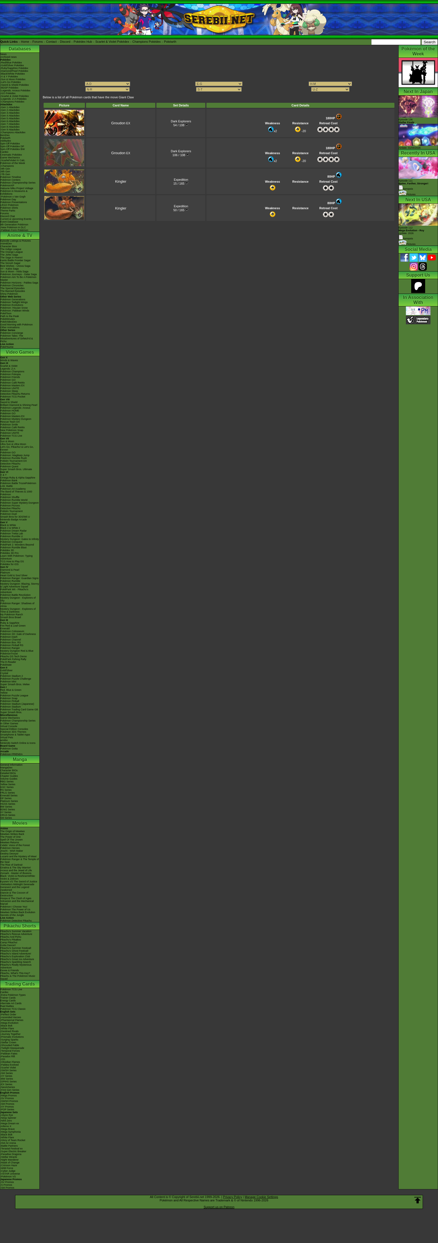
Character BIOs (9, 770)
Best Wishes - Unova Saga (15, 266)
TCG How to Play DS (12, 561)
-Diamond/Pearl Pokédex (14, 71)
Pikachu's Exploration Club (15, 956)
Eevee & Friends (9, 970)
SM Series (6, 817)
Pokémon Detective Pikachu (16, 920)
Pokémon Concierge (11, 333)
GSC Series (7, 787)
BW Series (6, 806)
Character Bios (8, 246)
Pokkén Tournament (11, 511)
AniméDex (6, 243)
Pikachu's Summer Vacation (16, 931)
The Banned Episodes (12, 291)
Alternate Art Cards (11, 1003)
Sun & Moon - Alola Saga (14, 271)
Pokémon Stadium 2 (11, 676)
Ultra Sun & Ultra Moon (13, 444)
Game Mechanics (10, 157)
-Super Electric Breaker (13, 1151)
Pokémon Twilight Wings (14, 302)
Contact (51, 41)
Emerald (5, 628)
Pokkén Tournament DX (13, 460)
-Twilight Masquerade (12, 1048)
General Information (11, 764)
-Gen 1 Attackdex (10, 107)
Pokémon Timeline (10, 177)
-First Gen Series (9, 1090)
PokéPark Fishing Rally (13, 659)
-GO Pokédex (8, 93)
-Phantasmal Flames (11, 1020)
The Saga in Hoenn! (11, 257)
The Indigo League (10, 249)
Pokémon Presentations (13, 202)
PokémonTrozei (9, 653)
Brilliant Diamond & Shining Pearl (18, 405)
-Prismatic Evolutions (12, 1036)
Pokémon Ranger (10, 648)
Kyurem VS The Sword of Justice (18, 881)
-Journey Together (10, 1034)
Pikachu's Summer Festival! (15, 948)
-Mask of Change (10, 1162)
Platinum (5, 572)
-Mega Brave (7, 1129)
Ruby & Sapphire (9, 623)
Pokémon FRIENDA (11, 754)
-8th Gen (5, 171)
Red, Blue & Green (11, 690)
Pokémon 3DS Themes (13, 731)
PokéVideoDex (8, 321)
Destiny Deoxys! (9, 853)
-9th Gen (5, 168)
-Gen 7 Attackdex (10, 124)
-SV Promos (7, 1098)
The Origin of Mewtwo (12, 831)
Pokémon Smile (9, 424)
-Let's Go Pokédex (10, 82)
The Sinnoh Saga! (10, 263)
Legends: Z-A (7, 368)
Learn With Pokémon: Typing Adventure (16, 557)
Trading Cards (20, 984)
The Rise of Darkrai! (11, 864)
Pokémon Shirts (9, 207)
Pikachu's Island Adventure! (15, 953)
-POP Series (7, 1109)
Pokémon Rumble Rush (13, 458)
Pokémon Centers (10, 179)
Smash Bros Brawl (10, 617)
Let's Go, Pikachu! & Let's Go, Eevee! (17, 448)
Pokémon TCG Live (11, 435)
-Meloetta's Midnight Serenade (17, 884)
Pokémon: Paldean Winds (14, 310)
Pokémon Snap (9, 698)
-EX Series (6, 1084)
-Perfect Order (8, 1014)
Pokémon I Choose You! (13, 906)
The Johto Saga (9, 254)
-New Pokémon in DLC (13, 227)
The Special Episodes (12, 288)
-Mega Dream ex (9, 1123)
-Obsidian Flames (10, 1062)
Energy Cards (8, 1000)
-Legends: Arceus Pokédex (15, 90)
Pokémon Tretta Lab (11, 533)
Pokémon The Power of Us (15, 909)
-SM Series (6, 1073)
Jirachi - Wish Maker (11, 850)
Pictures (407, 194)
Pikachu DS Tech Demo (13, 656)
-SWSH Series (8, 1070)
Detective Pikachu (10, 463)
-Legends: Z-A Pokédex (13, 98)
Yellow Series (7, 784)
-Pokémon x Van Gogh (12, 196)
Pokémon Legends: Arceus (15, 407)
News (3, 54)
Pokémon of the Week (12, 163)
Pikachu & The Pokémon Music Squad (17, 977)
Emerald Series (9, 795)
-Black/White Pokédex (12, 73)
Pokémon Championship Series (17, 182)
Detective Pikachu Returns (15, 393)
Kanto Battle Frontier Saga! (15, 260)
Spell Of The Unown (11, 839)
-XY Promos (7, 1106)
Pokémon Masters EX (12, 385)
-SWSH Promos (9, 1101)
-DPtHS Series (8, 1081)
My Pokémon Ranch (11, 614)
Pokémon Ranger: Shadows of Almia (17, 605)
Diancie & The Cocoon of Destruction (14, 894)
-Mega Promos (8, 1095)
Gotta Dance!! (8, 945)
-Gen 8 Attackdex (10, 126)
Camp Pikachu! (8, 942)
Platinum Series (9, 801)
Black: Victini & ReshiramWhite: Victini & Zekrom (17, 877)
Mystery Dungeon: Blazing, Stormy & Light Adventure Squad (19, 585)
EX (120, 123)
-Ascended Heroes (10, 1017)
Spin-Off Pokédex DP (12, 146)
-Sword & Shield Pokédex (14, 85)
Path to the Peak (9, 316)
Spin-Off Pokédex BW (12, 149)
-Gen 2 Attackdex (10, 110)
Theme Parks (7, 210)
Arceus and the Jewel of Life (16, 870)
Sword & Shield (9, 402)
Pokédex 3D (7, 550)
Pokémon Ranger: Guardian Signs (19, 578)
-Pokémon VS (8, 1176)
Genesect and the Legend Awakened (14, 888)
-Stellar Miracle (8, 1157)
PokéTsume (6, 347)
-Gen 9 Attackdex (10, 129)
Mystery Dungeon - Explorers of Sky (18, 599)
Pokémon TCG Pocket (12, 396)
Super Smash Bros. (11, 712)
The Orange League (11, 252)
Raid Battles (7, 1006)
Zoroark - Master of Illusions (16, 873)
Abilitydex (5, 140)
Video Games (20, 352)
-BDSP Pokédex (9, 87)
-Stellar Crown (8, 1042)
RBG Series (7, 781)
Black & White (8, 525)
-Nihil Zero (6, 1120)
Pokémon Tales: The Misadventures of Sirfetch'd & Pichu (16, 338)
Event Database (9, 221)
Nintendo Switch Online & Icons (17, 743)
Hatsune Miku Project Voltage (16, 188)
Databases (20, 48)
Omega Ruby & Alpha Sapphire (17, 477)
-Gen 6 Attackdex (10, 121)
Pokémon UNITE (9, 388)
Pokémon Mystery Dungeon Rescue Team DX (15, 420)
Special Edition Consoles (14, 729)
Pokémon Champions (12, 371)
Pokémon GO (8, 379)
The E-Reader (8, 662)
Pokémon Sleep (9, 391)
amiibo (4, 740)
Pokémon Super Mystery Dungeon (19, 502)
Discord (65, 41)
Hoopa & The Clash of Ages (15, 898)
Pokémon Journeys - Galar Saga (18, 274)
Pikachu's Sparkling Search (15, 962)
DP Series (5, 798)
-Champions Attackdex (12, 132)
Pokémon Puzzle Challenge (15, 678)
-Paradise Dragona (11, 1154)
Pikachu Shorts (20, 925)
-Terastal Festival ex (11, 1148)
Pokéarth (170, 41)
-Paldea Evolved (9, 1064)
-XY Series (6, 1076)
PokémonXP (7, 185)
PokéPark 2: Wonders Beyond (17, 544)
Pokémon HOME (9, 410)
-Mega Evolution (9, 1022)
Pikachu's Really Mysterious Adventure (16, 966)
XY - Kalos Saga (9, 268)
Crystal (4, 673)
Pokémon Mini (8, 681)
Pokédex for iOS (9, 564)
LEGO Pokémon (9, 205)
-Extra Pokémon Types (13, 995)
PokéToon (5, 313)
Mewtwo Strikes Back (12, 834)
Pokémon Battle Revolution (15, 595)
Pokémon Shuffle (9, 497)
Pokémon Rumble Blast (13, 547)
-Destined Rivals (9, 1031)
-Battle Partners (9, 1145)
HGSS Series (7, 804)
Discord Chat (7, 216)
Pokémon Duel (8, 514)
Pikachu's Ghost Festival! (14, 950)
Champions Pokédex (146, 41)
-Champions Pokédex (12, 101)
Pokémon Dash (9, 636)
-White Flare (7, 1028)
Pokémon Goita (9, 748)
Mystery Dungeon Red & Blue (17, 650)
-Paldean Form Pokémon (14, 230)
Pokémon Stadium (10, 706)
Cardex (4, 152)
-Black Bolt (6, 1025)
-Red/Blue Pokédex (11, 62)
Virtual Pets (6, 737)
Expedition (181, 179)
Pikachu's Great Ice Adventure (17, 959)
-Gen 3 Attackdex (10, 112)
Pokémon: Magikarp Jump (15, 455)
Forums (37, 41)
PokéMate (6, 664)
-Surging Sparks (9, 1039)
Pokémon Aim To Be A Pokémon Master (18, 278)
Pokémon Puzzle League (14, 695)
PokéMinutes (7, 319)
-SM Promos (7, 1103)
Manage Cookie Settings (261, 1197)
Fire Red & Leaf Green (13, 625)
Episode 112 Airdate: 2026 (411, 230)
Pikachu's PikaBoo (10, 939)
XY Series (5, 812)
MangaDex (6, 767)
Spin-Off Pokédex (10, 143)
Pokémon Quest (9, 466)
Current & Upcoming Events (16, 219)
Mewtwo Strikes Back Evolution (17, 912)
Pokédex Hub (83, 41)
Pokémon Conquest (11, 541)
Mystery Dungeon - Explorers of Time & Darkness (18, 610)
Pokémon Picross (10, 505)
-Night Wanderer (9, 1159)
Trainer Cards (8, 997)
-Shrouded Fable (9, 1045)
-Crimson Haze (8, 1165)
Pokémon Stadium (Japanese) (17, 704)
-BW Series (6, 1078)
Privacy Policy (232, 1197)
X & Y (3, 474)
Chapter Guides (9, 776)
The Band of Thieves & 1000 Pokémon (16, 493)
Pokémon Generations (12, 299)
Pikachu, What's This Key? (15, 973)
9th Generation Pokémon (14, 224)
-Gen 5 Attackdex (10, 118)
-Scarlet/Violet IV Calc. (12, 160)
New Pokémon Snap (11, 430)
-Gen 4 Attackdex (10, 115)
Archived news (8, 57)
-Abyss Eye (6, 1115)
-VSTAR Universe (10, 1173)
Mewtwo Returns (9, 842)
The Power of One (10, 836)
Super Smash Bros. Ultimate (16, 469)
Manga (20, 759)
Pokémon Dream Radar (13, 530)
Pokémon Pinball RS (11, 645)
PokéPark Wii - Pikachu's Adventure (14, 591)
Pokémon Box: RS (10, 642)
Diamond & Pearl (9, 569)
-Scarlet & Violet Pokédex (14, 96)
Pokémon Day (8, 199)
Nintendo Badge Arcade (13, 519)
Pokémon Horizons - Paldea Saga (19, 282)
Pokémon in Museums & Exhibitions (14, 192)
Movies (19, 823)
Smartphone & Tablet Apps (15, 734)
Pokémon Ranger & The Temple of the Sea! (19, 860)
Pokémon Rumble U (11, 536)
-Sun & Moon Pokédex (12, 79)
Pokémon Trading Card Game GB (19, 709)
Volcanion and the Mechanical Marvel (17, 902)
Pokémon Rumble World (13, 500)
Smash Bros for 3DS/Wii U (15, 516)
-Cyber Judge (7, 1171)
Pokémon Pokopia (10, 374)
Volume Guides (8, 778)
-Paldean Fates (8, 1053)
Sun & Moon (7, 441)
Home (25, 41)
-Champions (7, 166)
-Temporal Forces (10, 1050)
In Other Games (9, 723)
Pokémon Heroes (10, 848)
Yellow (4, 692)
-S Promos (6, 1185)
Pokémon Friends (10, 377)
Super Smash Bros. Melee (15, 684)
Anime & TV (19, 235)
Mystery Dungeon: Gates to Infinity (19, 539)
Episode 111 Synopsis (414, 184)
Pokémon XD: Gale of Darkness (18, 634)
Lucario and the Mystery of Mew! (18, 856)
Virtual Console (8, 726)
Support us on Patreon (219, 1207)
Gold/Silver (6, 670)
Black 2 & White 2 (10, 528)
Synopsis (406, 238)
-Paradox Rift (7, 1056)
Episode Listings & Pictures (15, 240)
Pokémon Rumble (10, 581)
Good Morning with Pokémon (16, 324)
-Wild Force (6, 1168)
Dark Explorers (181, 121)
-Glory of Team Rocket (12, 1140)
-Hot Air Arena (8, 1143)
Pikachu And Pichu (10, 936)
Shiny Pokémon (9, 293)
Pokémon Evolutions (11, 305)
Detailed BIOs (8, 773)
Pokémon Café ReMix (12, 382)
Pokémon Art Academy (13, 488)
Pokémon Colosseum (12, 631)
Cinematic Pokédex (11, 154)
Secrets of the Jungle (12, 915)
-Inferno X (5, 1126)
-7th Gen (5, 174)
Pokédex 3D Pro (9, 553)
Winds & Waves (9, 360)
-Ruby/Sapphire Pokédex (14, 68)
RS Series (6, 790)
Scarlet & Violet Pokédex (112, 41)
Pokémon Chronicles (11, 285)
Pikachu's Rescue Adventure (16, 934)
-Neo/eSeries (7, 1087)
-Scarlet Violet (8, 1067)
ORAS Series (7, 815)
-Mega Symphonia (10, 1131)
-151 (2, 1059)
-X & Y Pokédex (9, 76)
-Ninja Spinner (8, 1117)
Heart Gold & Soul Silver (14, 575)
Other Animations (10, 327)
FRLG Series (7, 792)
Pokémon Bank (8, 480)
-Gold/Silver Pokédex (12, 65)
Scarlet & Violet (8, 366)
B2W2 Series (7, 809)
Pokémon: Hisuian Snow (14, 307)
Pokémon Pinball (9, 701)
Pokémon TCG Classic (13, 1009)
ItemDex (5, 135)
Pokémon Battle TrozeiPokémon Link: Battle (18, 484)
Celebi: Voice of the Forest (15, 845)
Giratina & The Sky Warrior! (15, 867)
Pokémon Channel (10, 639)
